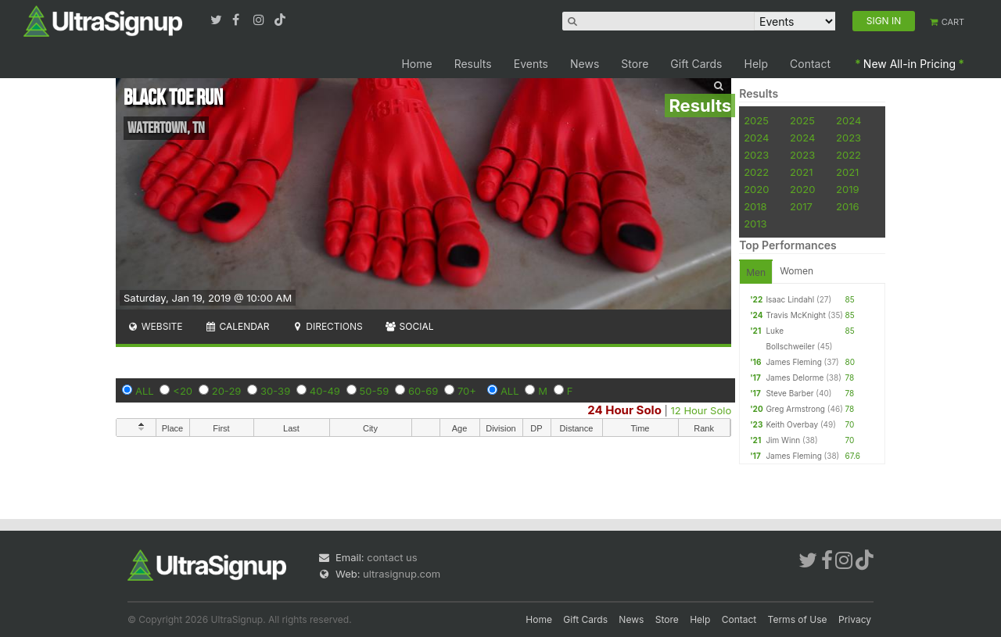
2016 (847, 206)
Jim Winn (783, 440)
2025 (756, 120)
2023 (848, 137)
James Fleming (793, 362)
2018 (755, 206)
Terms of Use (797, 619)
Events (531, 63)
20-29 (227, 391)
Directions (326, 326)
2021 (801, 172)
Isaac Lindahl (790, 299)
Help (756, 63)
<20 (182, 391)
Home (416, 63)
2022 (848, 155)
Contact (810, 63)
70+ (466, 391)
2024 (848, 120)
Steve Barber (789, 393)
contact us (392, 557)
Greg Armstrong (795, 408)
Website (155, 326)
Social (409, 326)
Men (756, 272)
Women (796, 271)
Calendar (237, 326)
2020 (756, 189)
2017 (801, 206)
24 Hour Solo (624, 410)
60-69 (423, 391)
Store (634, 63)
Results (473, 63)
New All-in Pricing (909, 63)
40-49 (325, 391)
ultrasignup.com (401, 573)
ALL (144, 391)
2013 (755, 223)
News (584, 63)
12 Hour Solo (701, 410)
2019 (847, 189)
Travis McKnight (795, 315)
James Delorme (794, 377)
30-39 (275, 391)
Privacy (854, 619)
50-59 (374, 391)
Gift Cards (696, 63)
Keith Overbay (792, 424)
